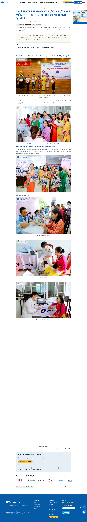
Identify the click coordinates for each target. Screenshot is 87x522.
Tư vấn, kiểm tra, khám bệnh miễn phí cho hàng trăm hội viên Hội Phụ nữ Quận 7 (35, 47)
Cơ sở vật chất (37, 504)
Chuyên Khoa (36, 2)
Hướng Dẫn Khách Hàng (49, 2)
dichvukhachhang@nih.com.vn (15, 509)
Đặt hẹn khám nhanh (78, 2)
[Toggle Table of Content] (68, 45)
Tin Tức (57, 2)
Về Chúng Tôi (23, 2)
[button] (66, 475)
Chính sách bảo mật (38, 512)
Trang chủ (6, 8)
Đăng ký (77, 508)
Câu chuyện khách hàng (38, 506)
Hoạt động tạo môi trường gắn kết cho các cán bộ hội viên (30, 51)
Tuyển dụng (36, 508)
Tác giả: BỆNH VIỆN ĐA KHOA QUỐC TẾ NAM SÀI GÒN (27, 21)
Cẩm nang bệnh (37, 510)
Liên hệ (35, 513)
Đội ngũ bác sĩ (36, 502)
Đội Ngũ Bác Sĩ (30, 2)
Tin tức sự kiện (12, 8)
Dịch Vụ (41, 2)
